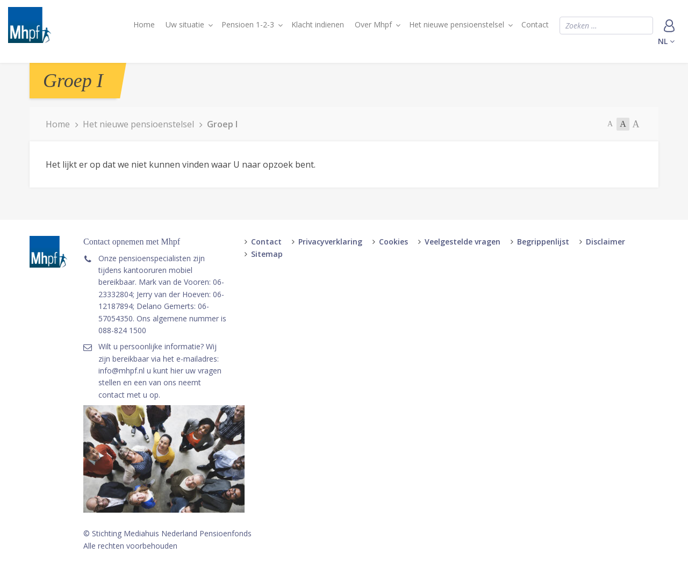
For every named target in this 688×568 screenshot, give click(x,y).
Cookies (393, 241)
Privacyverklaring (330, 241)
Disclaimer (605, 241)
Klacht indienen (317, 24)
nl (666, 41)
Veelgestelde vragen (462, 241)
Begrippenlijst (543, 241)
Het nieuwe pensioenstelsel (456, 24)
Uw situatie (185, 24)
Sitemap (267, 254)
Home (144, 24)
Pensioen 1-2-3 (247, 24)
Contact (535, 24)
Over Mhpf (373, 24)
